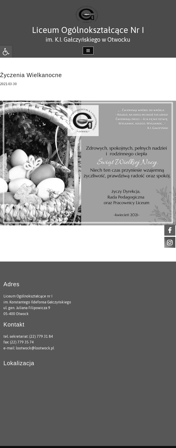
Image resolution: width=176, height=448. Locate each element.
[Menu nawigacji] (88, 50)
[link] (6, 52)
